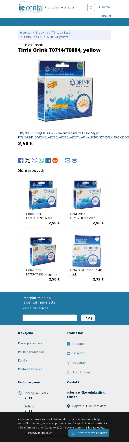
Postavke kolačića (30, 369)
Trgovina (42, 33)
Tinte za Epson (62, 33)
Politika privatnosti (31, 352)
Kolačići (23, 360)
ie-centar (25, 33)
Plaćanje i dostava (30, 343)
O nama (104, 7)
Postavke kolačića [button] (40, 433)
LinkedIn (75, 353)
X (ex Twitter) (78, 372)
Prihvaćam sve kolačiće (89, 433)
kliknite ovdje (96, 427)
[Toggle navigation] (21, 22)
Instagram (76, 363)
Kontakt (105, 16)
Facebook (76, 344)
